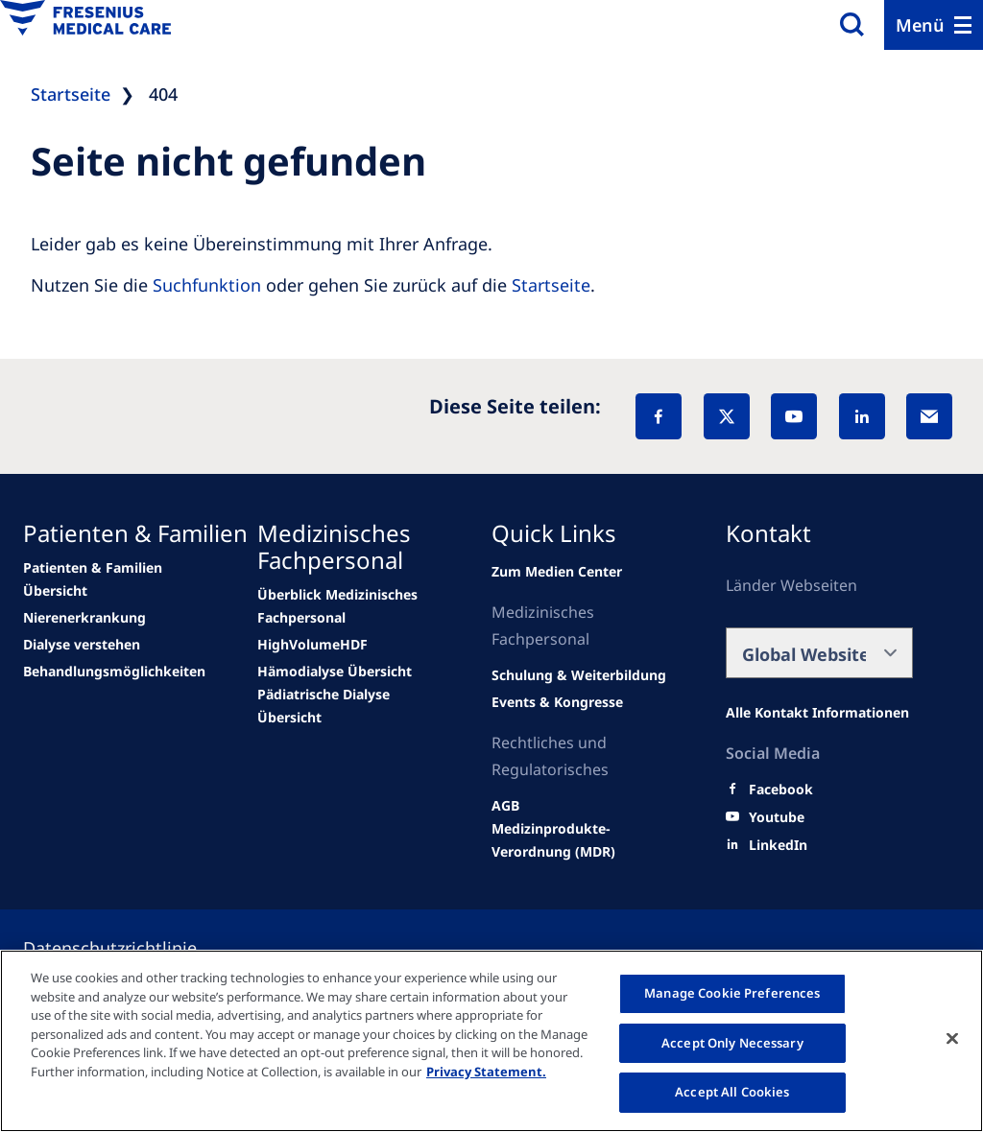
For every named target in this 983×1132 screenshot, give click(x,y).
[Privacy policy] (133, 947)
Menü (920, 24)
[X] (727, 416)
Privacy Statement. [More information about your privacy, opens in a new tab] (486, 1071)
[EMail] (929, 416)
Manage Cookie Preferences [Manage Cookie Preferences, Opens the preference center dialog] (732, 993)
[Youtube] (776, 817)
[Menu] (933, 25)
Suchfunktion (207, 284)
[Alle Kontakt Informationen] (817, 712)
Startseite (551, 284)
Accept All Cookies (732, 1091)
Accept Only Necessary (732, 1042)
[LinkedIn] (862, 416)
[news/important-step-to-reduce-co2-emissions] (84, 617)
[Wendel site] (116, 579)
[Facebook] (658, 416)
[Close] (952, 1039)
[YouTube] (794, 416)
